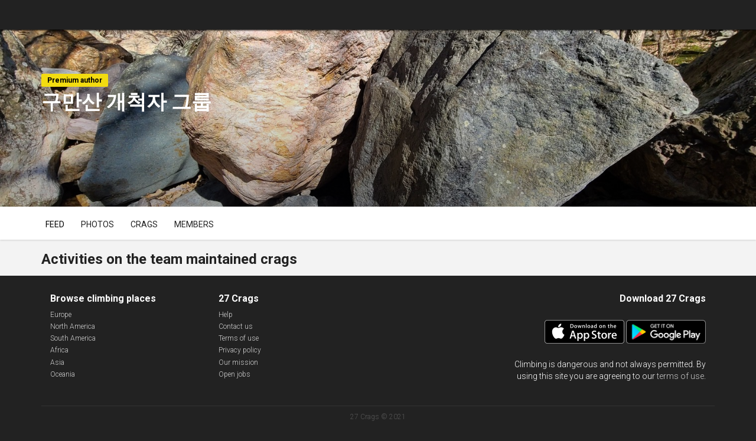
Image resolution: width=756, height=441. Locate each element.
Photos (97, 224)
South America (73, 338)
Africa (59, 350)
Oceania (62, 374)
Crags (144, 224)
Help (226, 315)
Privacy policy (240, 350)
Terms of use (239, 338)
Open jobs (234, 374)
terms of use (680, 376)
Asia (57, 362)
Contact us (236, 326)
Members (194, 224)
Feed (54, 224)
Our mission (238, 362)
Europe (60, 315)
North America (72, 326)
